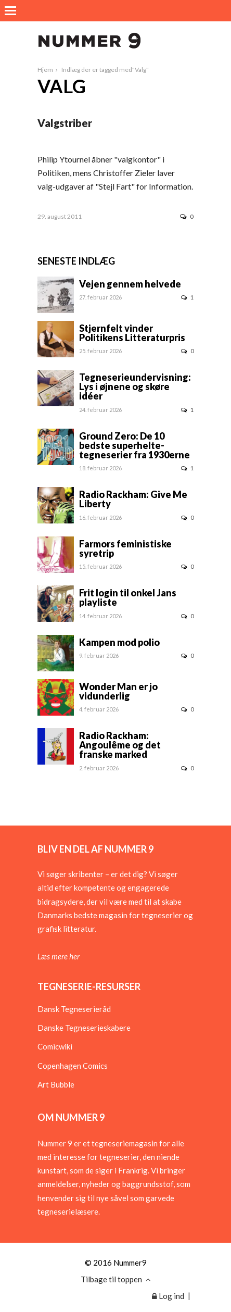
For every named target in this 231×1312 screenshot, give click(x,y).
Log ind (168, 1296)
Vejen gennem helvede (130, 284)
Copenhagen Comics (72, 1065)
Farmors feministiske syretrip (125, 548)
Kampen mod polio (119, 642)
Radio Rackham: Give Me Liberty (133, 499)
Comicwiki (54, 1046)
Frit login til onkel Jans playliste (127, 597)
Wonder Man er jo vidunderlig (118, 691)
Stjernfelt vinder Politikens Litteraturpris (132, 332)
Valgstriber (64, 123)
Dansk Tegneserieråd (74, 1009)
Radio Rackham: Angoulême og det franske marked (120, 745)
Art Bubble (55, 1084)
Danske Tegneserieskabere (84, 1027)
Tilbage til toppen (116, 1279)
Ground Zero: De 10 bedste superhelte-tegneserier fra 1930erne (134, 445)
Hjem (45, 69)
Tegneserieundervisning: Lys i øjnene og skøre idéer (135, 386)
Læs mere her (58, 956)
